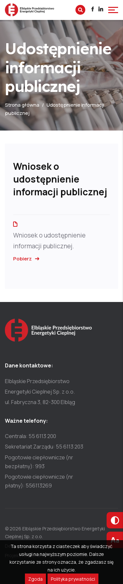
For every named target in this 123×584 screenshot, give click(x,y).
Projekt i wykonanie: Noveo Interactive (46, 555)
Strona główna (22, 104)
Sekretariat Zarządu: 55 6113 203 (44, 446)
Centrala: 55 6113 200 (30, 436)
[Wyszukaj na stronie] (80, 10)
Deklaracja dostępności (30, 546)
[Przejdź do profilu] (93, 10)
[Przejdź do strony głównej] (29, 9)
